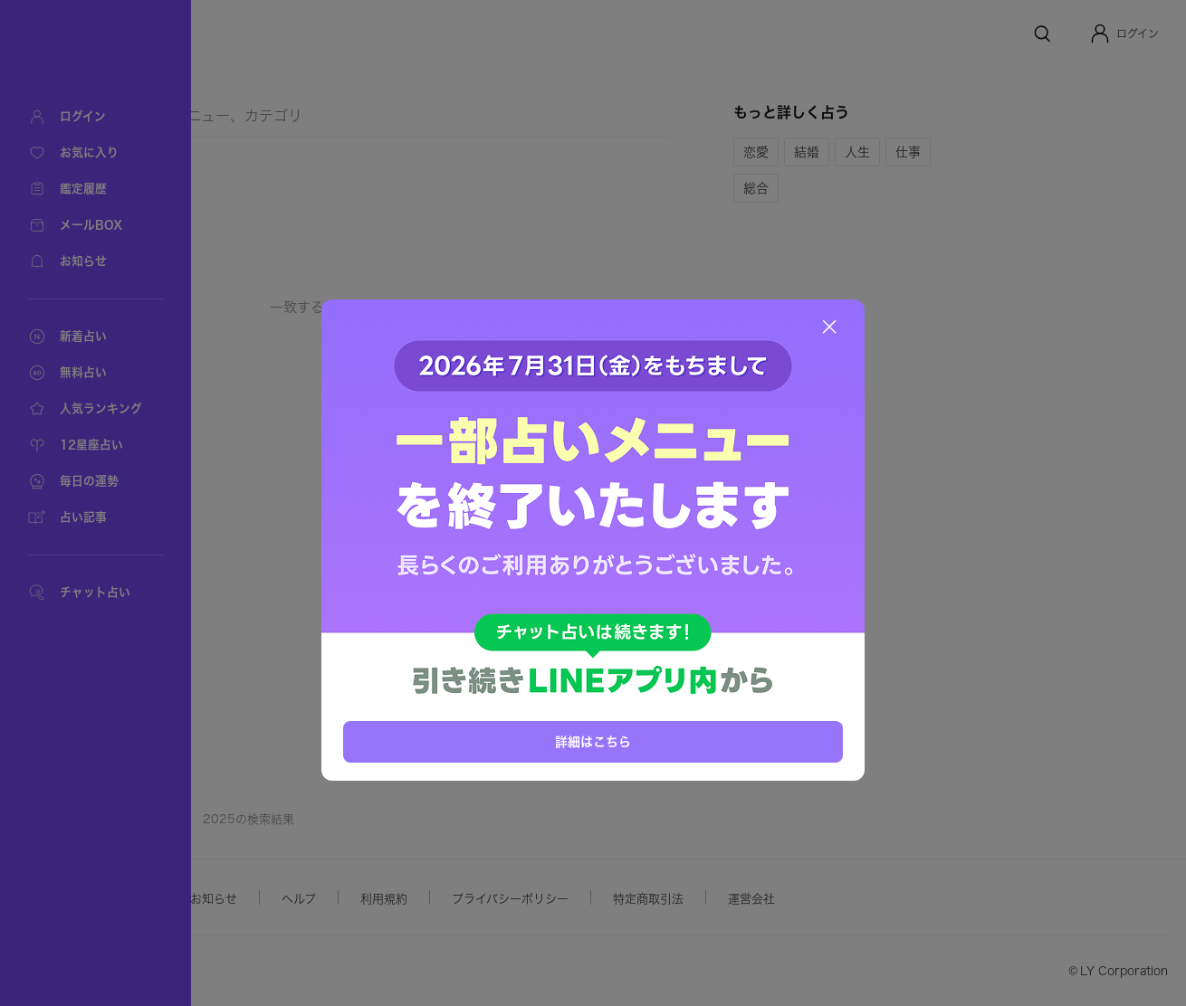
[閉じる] (829, 326)
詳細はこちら (593, 741)
